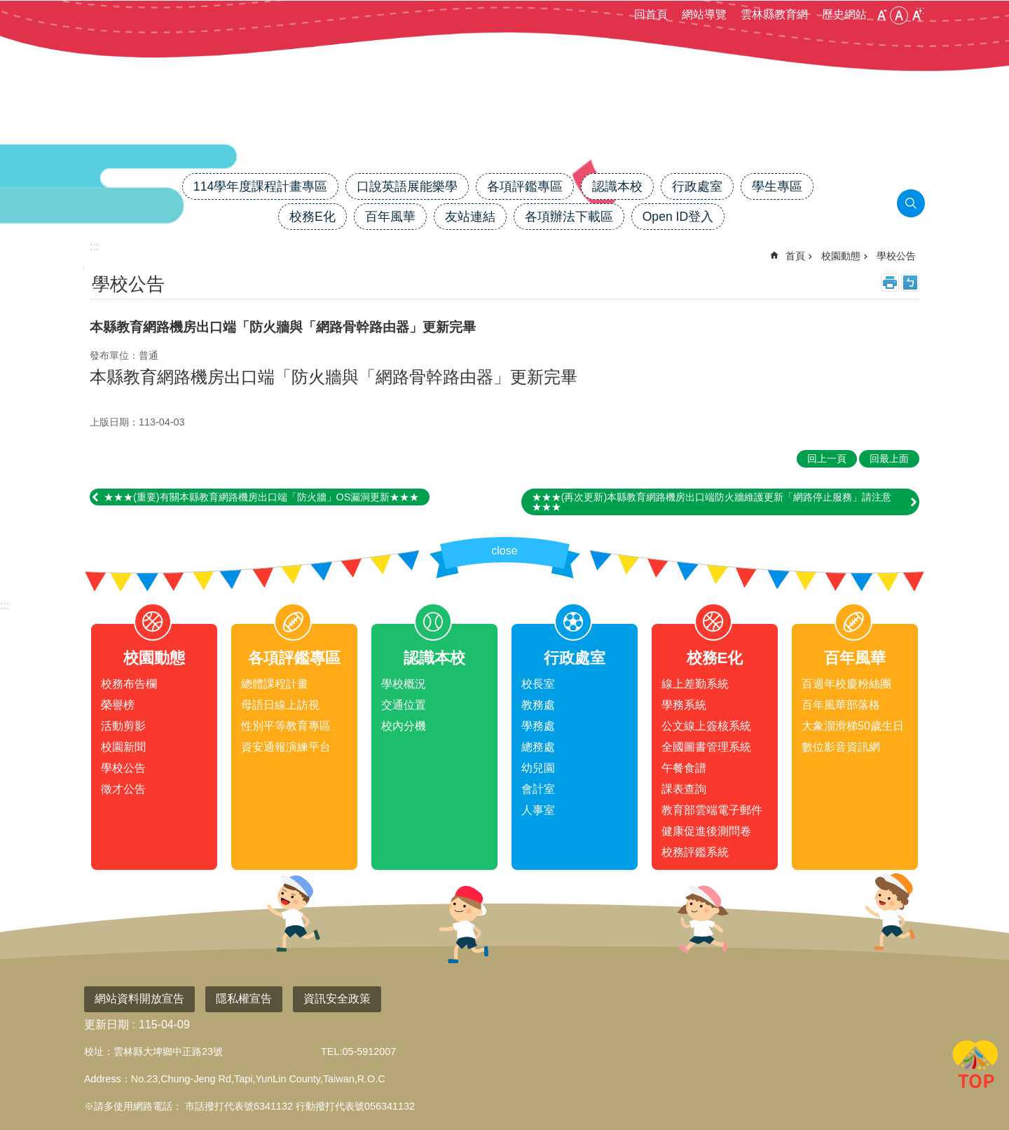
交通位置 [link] (403, 705)
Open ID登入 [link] (678, 217)
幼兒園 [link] (538, 768)
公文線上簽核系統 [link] (706, 726)
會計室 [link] (538, 789)
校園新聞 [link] (123, 747)
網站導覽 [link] (704, 14)
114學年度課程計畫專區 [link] (260, 186)
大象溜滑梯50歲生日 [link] (853, 726)
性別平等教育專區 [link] (286, 726)
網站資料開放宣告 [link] (139, 999)
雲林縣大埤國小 (504, 124)
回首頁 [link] (651, 14)
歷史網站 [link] (844, 14)
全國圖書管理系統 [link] (706, 747)
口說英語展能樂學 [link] (407, 186)
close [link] (504, 551)
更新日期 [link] (106, 1024)
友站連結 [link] (470, 217)
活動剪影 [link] (123, 726)
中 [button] (899, 15)
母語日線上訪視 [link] (280, 705)
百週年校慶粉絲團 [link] (846, 684)
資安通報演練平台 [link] (286, 747)
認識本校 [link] (617, 186)
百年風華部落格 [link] (841, 705)
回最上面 (975, 1067)
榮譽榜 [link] (118, 705)
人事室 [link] (538, 810)
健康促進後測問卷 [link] (706, 831)
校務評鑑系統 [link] (695, 852)
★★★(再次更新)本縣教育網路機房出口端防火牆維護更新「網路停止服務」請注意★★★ (712, 501)
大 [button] (916, 15)
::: (4, 605)
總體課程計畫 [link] (274, 684)
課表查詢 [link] (683, 789)
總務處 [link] (538, 747)
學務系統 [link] (683, 705)
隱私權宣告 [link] (244, 999)
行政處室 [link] (697, 186)
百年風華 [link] (390, 217)
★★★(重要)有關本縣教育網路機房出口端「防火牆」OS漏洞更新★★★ (261, 497)
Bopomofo (910, 282)
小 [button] (881, 15)
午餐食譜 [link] (683, 768)
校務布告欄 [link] (129, 684)
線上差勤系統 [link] (695, 684)
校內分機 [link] (403, 726)
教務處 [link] (538, 705)
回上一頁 (826, 458)
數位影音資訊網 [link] (841, 747)
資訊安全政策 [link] (337, 999)
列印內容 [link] (890, 282)
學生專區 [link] (777, 186)
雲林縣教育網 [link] (774, 14)
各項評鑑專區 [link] (525, 186)
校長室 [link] (538, 684)
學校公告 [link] (896, 255)
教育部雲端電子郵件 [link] (711, 810)
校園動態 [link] (840, 255)
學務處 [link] (538, 726)
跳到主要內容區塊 (7, 7)
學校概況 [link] (403, 684)
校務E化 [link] (312, 217)
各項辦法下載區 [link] (569, 217)
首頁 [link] (795, 255)
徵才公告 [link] (123, 789)
